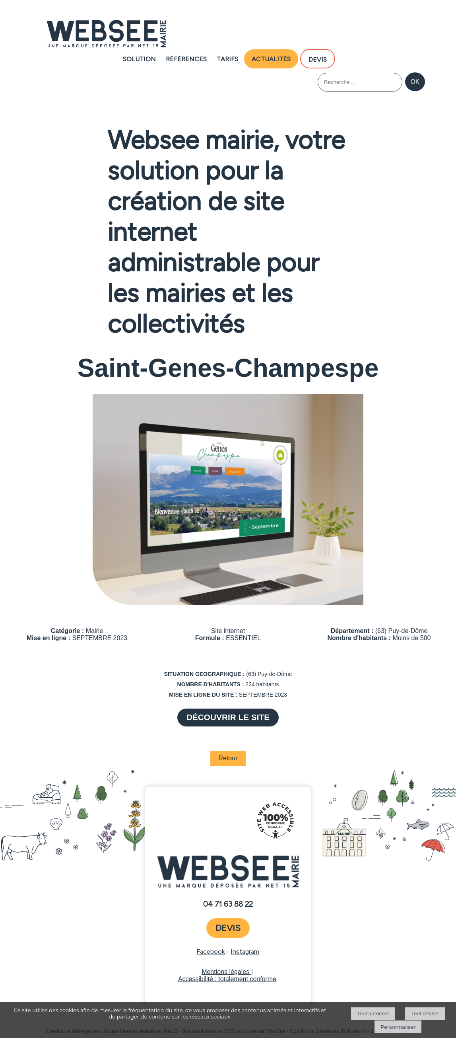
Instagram (245, 951)
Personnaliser (397, 1027)
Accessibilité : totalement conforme (227, 979)
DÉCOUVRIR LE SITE (228, 717)
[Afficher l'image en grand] (228, 603)
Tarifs (227, 58)
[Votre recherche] (360, 82)
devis (228, 928)
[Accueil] (106, 34)
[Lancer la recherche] (415, 82)
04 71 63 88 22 (228, 904)
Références (186, 58)
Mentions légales (225, 971)
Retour (227, 758)
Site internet (228, 630)
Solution (139, 58)
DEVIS (318, 58)
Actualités (271, 58)
